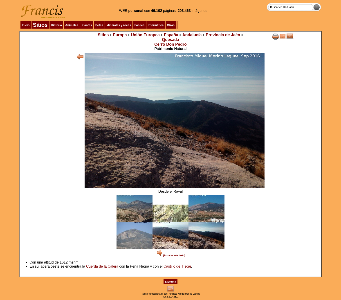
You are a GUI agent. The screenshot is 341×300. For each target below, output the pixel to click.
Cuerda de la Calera (102, 266)
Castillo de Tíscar (177, 266)
